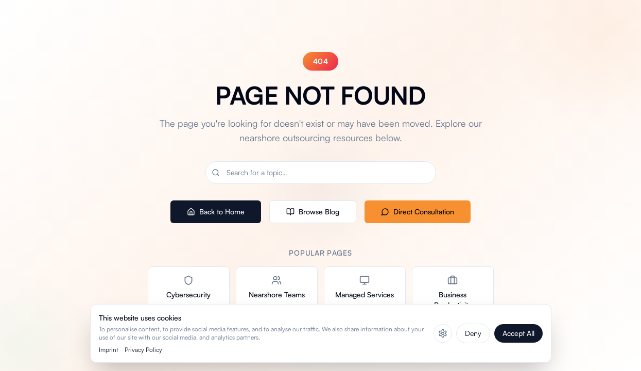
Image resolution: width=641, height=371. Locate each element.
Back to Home (216, 211)
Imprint (108, 349)
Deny (473, 333)
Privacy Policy (143, 349)
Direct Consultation (417, 211)
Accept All (518, 333)
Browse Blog (312, 211)
